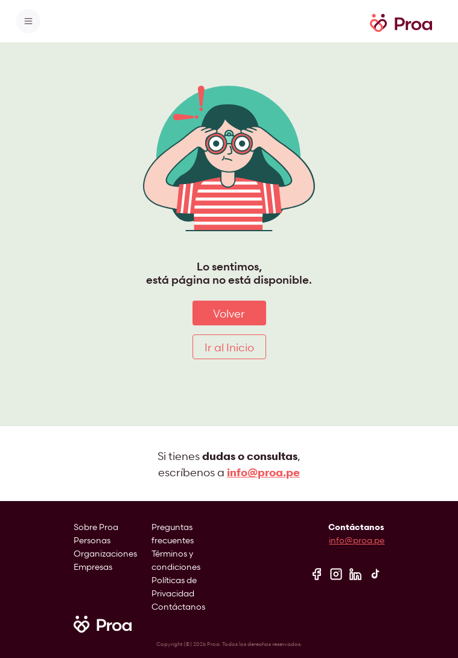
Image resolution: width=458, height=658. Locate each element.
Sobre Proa (96, 526)
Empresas (93, 566)
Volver (229, 313)
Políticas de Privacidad (174, 586)
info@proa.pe (356, 540)
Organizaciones (105, 553)
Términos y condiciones (175, 560)
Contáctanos (178, 606)
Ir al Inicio (229, 347)
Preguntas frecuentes (172, 533)
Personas (92, 540)
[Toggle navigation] (28, 21)
